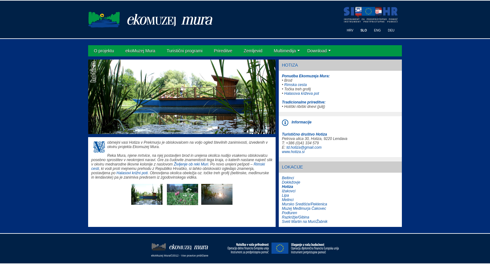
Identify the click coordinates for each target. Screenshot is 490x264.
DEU (391, 30)
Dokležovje (291, 182)
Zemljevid (253, 50)
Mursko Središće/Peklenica (304, 204)
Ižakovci (288, 191)
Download (317, 50)
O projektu (104, 50)
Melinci (287, 200)
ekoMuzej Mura (140, 50)
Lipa (285, 195)
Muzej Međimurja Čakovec (304, 208)
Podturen (289, 213)
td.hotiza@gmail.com (304, 147)
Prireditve (223, 50)
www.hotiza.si (293, 152)
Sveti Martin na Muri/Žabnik (305, 221)
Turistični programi (184, 50)
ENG (377, 30)
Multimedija (285, 50)
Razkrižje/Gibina (295, 217)
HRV (350, 30)
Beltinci (288, 178)
